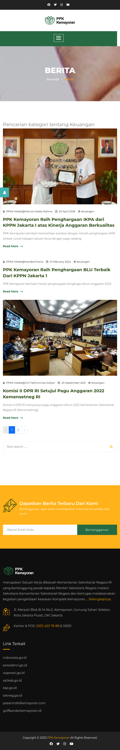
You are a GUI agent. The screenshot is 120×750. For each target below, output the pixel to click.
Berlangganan (97, 530)
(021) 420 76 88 (47, 626)
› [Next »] (24, 430)
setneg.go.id (12, 695)
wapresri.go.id (14, 673)
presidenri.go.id (15, 665)
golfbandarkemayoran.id (22, 711)
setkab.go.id (12, 680)
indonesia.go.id (14, 658)
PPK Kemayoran (58, 737)
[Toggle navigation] (59, 38)
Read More (13, 246)
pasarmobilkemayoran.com (24, 703)
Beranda (53, 79)
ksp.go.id (10, 688)
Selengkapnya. (100, 599)
